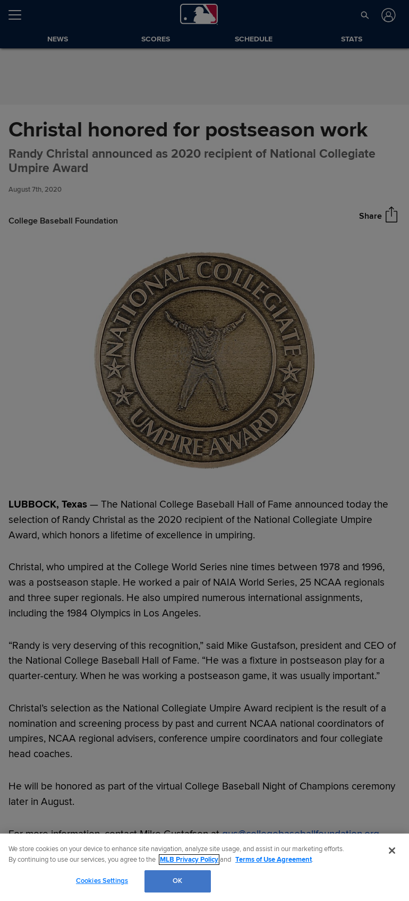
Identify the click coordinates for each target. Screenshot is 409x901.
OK (177, 881)
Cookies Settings (102, 881)
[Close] (392, 850)
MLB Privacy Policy (189, 859)
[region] (204, 867)
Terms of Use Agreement (273, 859)
